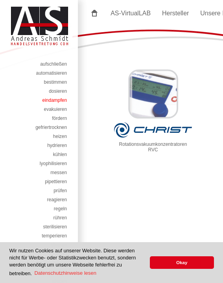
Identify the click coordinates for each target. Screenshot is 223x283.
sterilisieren (55, 227)
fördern (59, 118)
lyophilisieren (53, 163)
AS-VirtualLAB (131, 13)
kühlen (60, 154)
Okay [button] (182, 262)
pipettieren (56, 181)
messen (58, 172)
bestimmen (55, 82)
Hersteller (175, 13)
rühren (60, 218)
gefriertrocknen (51, 127)
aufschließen (53, 64)
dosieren (58, 91)
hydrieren (57, 145)
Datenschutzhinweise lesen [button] (65, 273)
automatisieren (51, 73)
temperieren (54, 236)
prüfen (60, 190)
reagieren (57, 199)
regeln (60, 208)
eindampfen (54, 100)
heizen (60, 136)
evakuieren (55, 109)
